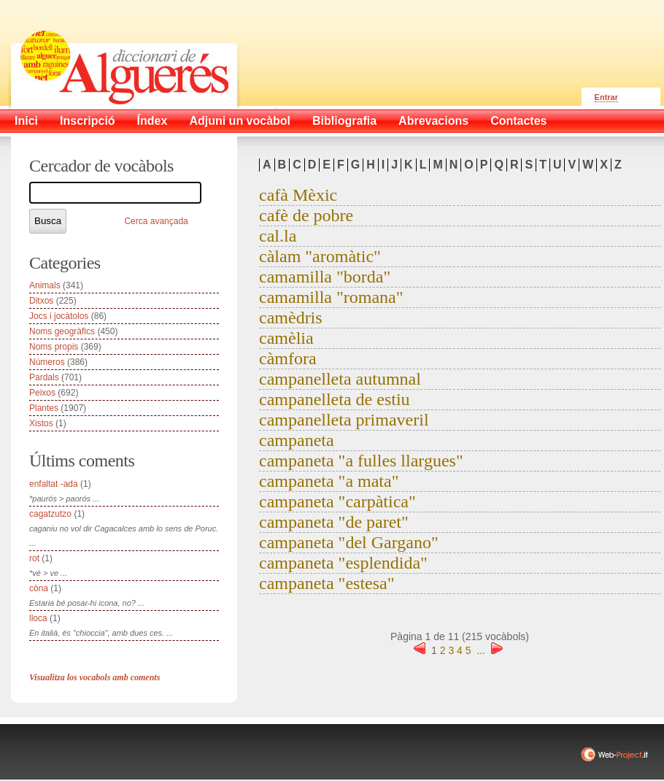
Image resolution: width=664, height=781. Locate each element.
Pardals (44, 377)
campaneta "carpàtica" (337, 501)
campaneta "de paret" (334, 521)
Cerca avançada (156, 221)
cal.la (277, 235)
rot (34, 558)
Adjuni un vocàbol (239, 121)
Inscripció (87, 121)
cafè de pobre (306, 215)
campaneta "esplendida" (343, 562)
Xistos (41, 423)
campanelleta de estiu (334, 399)
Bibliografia (344, 121)
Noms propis (53, 347)
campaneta (296, 440)
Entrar (606, 97)
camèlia (286, 337)
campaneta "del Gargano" (349, 542)
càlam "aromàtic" (320, 256)
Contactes (518, 121)
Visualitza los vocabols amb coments (94, 677)
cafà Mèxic (298, 194)
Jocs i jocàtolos (58, 316)
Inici (26, 121)
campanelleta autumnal (340, 378)
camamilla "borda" (324, 276)
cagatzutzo (50, 514)
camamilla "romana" (331, 297)
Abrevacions (433, 121)
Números (47, 362)
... (480, 650)
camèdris (291, 317)
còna (38, 588)
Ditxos (41, 301)
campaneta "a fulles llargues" (361, 460)
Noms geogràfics (62, 331)
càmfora (288, 358)
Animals (45, 285)
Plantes (43, 408)
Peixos (42, 393)
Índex (152, 121)
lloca (38, 618)
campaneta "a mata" (328, 481)
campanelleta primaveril (344, 419)
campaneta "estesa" (327, 583)
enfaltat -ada (53, 484)
